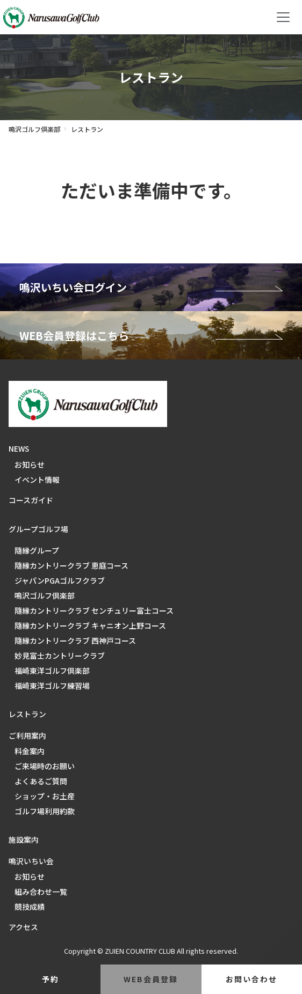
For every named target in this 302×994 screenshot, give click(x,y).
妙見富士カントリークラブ (60, 655)
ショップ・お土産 (45, 796)
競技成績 (30, 906)
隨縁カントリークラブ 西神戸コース (75, 640)
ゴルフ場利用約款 (45, 811)
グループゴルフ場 (38, 529)
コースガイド (31, 500)
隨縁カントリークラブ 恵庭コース (71, 565)
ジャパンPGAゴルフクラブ (60, 580)
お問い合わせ (251, 979)
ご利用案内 (27, 735)
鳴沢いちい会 (31, 861)
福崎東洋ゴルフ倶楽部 (52, 670)
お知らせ (30, 464)
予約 (50, 979)
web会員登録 (151, 979)
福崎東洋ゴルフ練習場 (52, 685)
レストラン (27, 714)
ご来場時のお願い (45, 766)
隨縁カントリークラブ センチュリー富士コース (94, 610)
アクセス (23, 927)
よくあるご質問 (41, 781)
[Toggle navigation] (283, 17)
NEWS (19, 448)
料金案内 (30, 751)
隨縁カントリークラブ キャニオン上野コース (90, 625)
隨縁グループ (37, 550)
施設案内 (24, 839)
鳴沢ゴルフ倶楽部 (34, 129)
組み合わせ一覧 (41, 891)
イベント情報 (37, 479)
